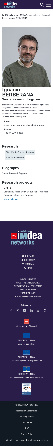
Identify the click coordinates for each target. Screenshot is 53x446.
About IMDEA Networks (28, 283)
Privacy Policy (26, 416)
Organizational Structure (28, 286)
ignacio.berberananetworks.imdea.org (25, 125)
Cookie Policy (27, 434)
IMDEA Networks (26, 238)
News (29, 268)
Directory (29, 260)
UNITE (7, 187)
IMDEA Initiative (28, 279)
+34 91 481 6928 (13, 133)
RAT (27, 428)
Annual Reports (28, 289)
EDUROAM (29, 264)
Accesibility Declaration (26, 411)
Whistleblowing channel (28, 296)
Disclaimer (27, 422)
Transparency (27, 293)
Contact (29, 256)
